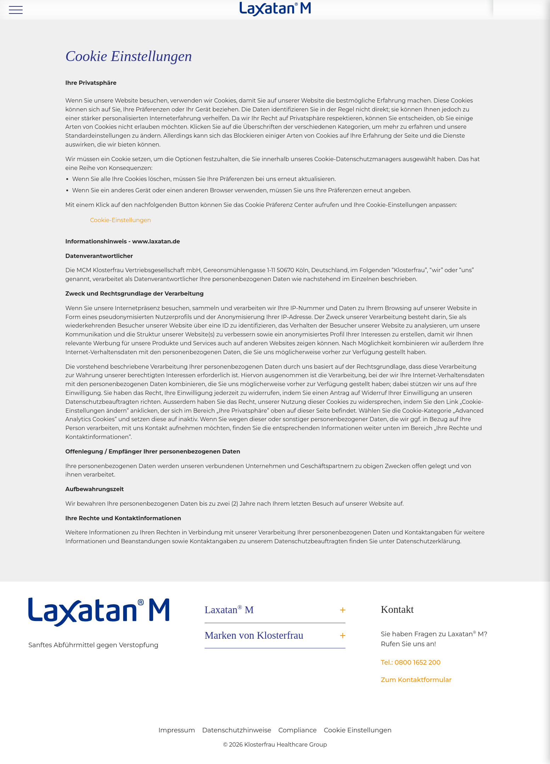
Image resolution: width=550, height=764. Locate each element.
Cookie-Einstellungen (120, 220)
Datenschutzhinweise (236, 730)
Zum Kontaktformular (416, 680)
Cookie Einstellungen (357, 730)
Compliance (297, 730)
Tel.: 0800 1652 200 (411, 662)
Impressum (177, 730)
